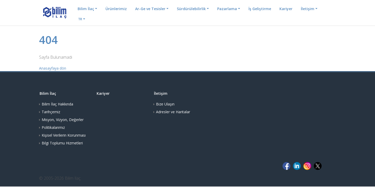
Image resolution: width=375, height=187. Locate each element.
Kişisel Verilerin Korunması (64, 135)
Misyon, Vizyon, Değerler (63, 119)
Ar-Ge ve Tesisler (150, 8)
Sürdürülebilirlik (191, 8)
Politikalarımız (53, 127)
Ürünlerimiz (116, 8)
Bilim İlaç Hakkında (57, 104)
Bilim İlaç (86, 8)
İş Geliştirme (259, 8)
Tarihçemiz (51, 111)
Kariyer (285, 8)
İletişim (307, 8)
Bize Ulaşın (165, 104)
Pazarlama (227, 8)
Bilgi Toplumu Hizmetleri (62, 143)
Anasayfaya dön (52, 68)
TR (80, 19)
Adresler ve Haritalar (173, 111)
